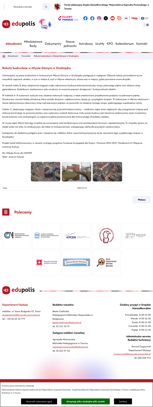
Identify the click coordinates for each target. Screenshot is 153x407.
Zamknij (123, 401)
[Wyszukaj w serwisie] (23, 6)
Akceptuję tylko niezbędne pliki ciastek (85, 401)
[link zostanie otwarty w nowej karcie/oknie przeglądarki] (68, 18)
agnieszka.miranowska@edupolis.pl (70, 347)
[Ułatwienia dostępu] (147, 25)
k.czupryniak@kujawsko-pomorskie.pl (132, 354)
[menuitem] (13, 44)
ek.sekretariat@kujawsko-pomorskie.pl (21, 315)
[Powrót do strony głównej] (3, 56)
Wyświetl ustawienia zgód (39, 401)
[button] (45, 180)
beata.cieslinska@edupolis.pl (67, 322)
